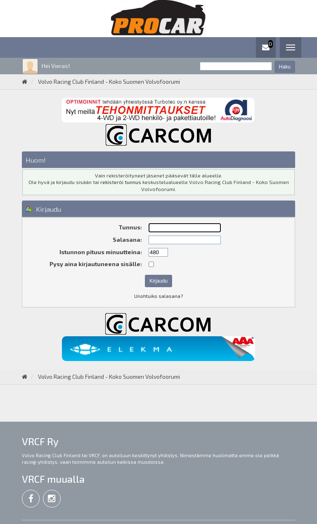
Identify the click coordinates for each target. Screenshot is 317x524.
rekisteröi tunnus (120, 182)
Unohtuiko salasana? (158, 296)
